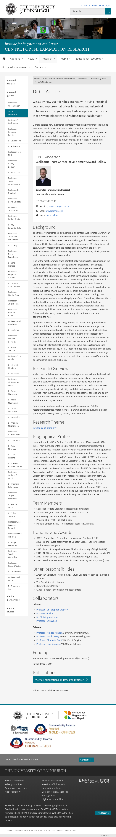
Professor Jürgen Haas (13, 302)
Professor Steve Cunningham (14, 181)
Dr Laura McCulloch (13, 410)
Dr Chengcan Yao (14, 587)
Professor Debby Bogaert (12, 163)
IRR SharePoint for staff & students (22, 759)
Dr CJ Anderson (12, 113)
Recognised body (19, 816)
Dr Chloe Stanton (12, 515)
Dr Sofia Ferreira (11, 264)
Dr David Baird (14, 140)
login (106, 835)
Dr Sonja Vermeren (12, 544)
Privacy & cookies (13, 784)
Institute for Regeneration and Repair (31, 44)
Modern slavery (12, 791)
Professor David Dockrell (14, 200)
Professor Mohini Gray (13, 293)
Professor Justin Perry (47, 636)
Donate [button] (39, 67)
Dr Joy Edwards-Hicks (14, 226)
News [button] (31, 58)
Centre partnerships (13, 598)
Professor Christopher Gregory (52, 609)
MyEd (108, 5)
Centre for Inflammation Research (59, 78)
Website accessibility (52, 780)
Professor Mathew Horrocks (12, 338)
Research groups (11, 94)
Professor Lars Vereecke (48, 643)
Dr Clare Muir (14, 440)
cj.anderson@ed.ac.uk (58, 206)
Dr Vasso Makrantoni (13, 401)
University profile (54, 210)
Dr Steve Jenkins (12, 349)
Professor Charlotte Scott (49, 640)
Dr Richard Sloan (13, 506)
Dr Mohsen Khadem (13, 366)
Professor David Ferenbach (13, 254)
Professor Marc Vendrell (14, 535)
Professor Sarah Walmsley (12, 554)
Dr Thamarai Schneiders (13, 485)
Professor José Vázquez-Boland (14, 525)
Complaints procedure (16, 788)
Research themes (11, 82)
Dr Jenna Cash (14, 172)
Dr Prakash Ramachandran (15, 465)
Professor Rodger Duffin (14, 217)
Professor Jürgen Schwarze (12, 495)
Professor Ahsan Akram (14, 104)
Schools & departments (92, 5)
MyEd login (103, 812)
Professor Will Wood (14, 579)
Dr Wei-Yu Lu (13, 373)
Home (37, 78)
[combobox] (87, 11)
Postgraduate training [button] (15, 67)
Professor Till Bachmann (14, 122)
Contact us (86, 759)
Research (82, 78)
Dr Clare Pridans (11, 456)
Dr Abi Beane (14, 146)
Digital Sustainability (52, 799)
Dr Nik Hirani (13, 330)
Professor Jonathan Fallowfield (13, 236)
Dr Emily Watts (14, 571)
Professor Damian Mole (14, 433)
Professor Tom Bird (14, 153)
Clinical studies (10, 610)
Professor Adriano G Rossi (12, 475)
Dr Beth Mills (13, 417)
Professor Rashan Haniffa (12, 312)
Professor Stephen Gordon (12, 274)
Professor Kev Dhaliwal (14, 191)
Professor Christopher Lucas (13, 382)
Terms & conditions (14, 780)
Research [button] (47, 58)
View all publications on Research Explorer (61, 680)
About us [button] (15, 58)
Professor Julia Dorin (13, 209)
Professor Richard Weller (14, 564)
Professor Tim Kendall (14, 358)
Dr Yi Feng (12, 245)
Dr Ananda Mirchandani (13, 424)
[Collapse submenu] (25, 94)
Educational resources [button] (89, 58)
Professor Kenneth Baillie (12, 132)
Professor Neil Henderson (14, 323)
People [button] (64, 58)
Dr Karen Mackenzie (12, 392)
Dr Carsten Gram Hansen (14, 285)
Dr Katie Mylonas (12, 447)
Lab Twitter (52, 215)
